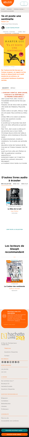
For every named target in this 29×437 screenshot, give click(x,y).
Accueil (3, 9)
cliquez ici (17, 320)
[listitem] (2, 362)
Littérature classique (18, 9)
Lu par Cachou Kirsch (12, 27)
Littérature (9, 9)
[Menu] (24, 4)
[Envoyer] (25, 325)
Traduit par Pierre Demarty (9, 24)
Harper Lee (5, 21)
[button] (14, 430)
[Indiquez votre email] (12, 324)
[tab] (5, 88)
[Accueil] (7, 3)
